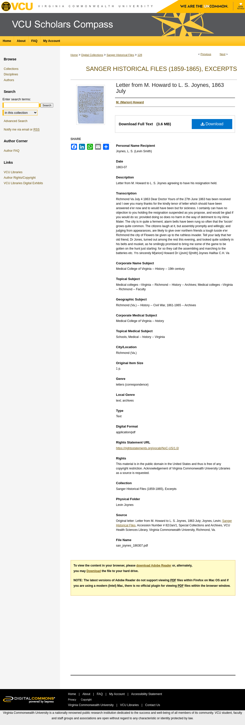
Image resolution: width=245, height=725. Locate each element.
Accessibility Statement (146, 694)
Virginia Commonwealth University (91, 705)
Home (74, 54)
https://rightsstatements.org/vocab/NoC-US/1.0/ (147, 448)
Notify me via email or (22, 129)
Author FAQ (12, 150)
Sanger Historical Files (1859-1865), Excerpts (161, 68)
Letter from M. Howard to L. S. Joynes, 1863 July (170, 88)
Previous (205, 54)
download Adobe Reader (153, 565)
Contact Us (152, 705)
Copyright (86, 699)
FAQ (100, 694)
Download (212, 124)
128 (140, 54)
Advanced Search (16, 121)
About (86, 694)
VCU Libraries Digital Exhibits (24, 183)
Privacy (72, 699)
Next (223, 54)
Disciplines (11, 74)
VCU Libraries (14, 172)
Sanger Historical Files (120, 54)
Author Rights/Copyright (21, 177)
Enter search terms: (16, 99)
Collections (11, 69)
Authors (9, 80)
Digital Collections (92, 54)
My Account (117, 694)
